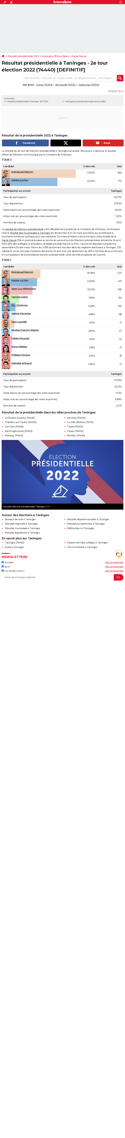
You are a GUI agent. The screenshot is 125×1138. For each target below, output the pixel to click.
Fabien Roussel (20, 338)
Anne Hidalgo (19, 346)
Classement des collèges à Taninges (87, 542)
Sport (6, 566)
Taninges (69, 101)
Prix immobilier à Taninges (82, 547)
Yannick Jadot (19, 297)
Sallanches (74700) (89, 84)
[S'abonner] (62, 577)
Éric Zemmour (19, 305)
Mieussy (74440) (14, 435)
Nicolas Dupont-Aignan (25, 330)
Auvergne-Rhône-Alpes (55, 56)
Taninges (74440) (14, 542)
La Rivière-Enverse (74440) (20, 417)
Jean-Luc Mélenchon (23, 288)
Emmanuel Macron (22, 171)
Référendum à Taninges (80, 528)
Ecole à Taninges (14, 547)
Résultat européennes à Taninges (86, 523)
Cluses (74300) (44, 84)
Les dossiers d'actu (13, 570)
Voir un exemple (114, 562)
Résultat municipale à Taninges (22, 528)
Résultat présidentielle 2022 (23, 56)
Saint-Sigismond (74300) (18, 431)
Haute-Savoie (79, 56)
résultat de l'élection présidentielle (24, 229)
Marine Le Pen (19, 180)
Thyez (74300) (75, 426)
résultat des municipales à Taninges (30, 232)
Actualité (8, 562)
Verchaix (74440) (76, 417)
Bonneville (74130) (65, 84)
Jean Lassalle (19, 321)
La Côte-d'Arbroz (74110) (80, 422)
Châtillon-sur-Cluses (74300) (20, 422)
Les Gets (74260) (14, 426)
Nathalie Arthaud (21, 363)
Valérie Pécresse (21, 313)
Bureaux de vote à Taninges (20, 519)
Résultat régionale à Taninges (21, 523)
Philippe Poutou (20, 355)
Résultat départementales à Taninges (88, 519)
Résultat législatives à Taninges (22, 532)
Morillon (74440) (76, 435)
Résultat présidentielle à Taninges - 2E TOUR (27, 101)
